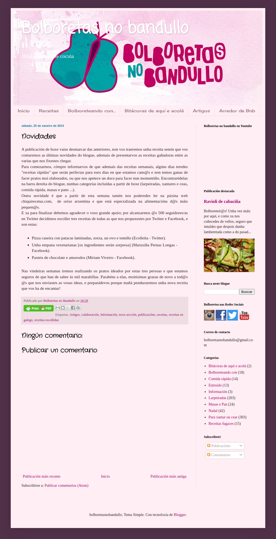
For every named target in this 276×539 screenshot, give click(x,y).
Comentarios (218, 455)
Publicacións (218, 446)
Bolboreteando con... (92, 110)
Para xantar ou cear (223, 417)
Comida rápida (220, 379)
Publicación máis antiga (168, 476)
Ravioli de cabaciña (222, 201)
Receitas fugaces (221, 424)
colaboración (90, 315)
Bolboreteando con (223, 372)
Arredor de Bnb (237, 110)
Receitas (49, 110)
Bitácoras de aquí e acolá (154, 110)
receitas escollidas (46, 320)
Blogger (180, 515)
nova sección (127, 315)
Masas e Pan (218, 404)
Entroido (215, 385)
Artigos (201, 110)
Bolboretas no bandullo (104, 29)
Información (109, 315)
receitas (162, 315)
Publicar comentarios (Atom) (66, 486)
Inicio (24, 110)
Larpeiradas (217, 398)
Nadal (213, 411)
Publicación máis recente (41, 476)
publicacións (146, 315)
